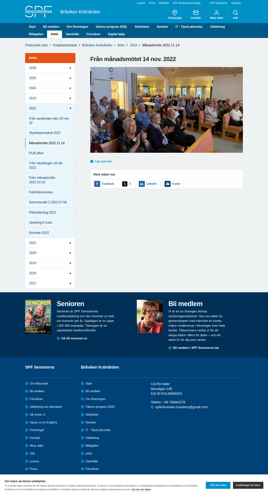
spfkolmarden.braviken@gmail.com (181, 407)
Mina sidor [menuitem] (216, 14)
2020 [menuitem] (32, 253)
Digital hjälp (116, 34)
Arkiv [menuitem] (33, 58)
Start (32, 26)
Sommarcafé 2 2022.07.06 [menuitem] (48, 202)
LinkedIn (151, 183)
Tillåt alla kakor (218, 485)
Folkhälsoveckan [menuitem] (41, 192)
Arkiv (54, 34)
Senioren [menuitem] (236, 2)
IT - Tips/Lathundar (189, 26)
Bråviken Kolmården (97, 45)
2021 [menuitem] (32, 243)
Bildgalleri (36, 34)
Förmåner (93, 34)
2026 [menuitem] (32, 68)
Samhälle (72, 34)
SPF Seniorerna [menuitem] (218, 2)
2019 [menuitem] (32, 263)
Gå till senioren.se (74, 338)
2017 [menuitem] (32, 283)
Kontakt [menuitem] (196, 14)
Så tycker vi (37, 414)
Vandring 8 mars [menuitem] (40, 222)
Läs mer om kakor (141, 489)
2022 (133, 45)
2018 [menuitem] (32, 273)
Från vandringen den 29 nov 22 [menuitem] (49, 121)
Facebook (108, 183)
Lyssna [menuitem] (141, 2)
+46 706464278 (174, 402)
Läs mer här (103, 161)
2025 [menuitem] (32, 78)
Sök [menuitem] (235, 14)
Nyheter (162, 26)
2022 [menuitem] (32, 108)
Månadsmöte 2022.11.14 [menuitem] (47, 143)
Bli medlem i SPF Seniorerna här (196, 347)
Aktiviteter (142, 26)
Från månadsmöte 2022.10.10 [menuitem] (42, 180)
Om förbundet (39, 383)
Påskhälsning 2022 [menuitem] (42, 212)
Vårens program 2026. (111, 26)
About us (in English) (43, 422)
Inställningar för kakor (248, 485)
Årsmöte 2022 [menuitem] (39, 233)
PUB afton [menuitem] (36, 153)
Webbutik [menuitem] (164, 2)
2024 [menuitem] (32, 88)
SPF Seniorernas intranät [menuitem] (186, 2)
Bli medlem (51, 26)
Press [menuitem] (152, 2)
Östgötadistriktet (65, 45)
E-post (176, 183)
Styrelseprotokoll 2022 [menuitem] (44, 133)
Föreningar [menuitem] (175, 14)
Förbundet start (36, 45)
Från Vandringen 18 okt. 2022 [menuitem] (46, 165)
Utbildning (217, 26)
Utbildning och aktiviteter (46, 406)
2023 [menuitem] (32, 98)
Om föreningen (77, 26)
